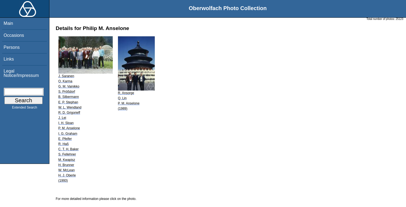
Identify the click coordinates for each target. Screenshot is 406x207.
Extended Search (24, 108)
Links (9, 59)
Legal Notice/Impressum (21, 73)
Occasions (14, 35)
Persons (12, 47)
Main (8, 23)
